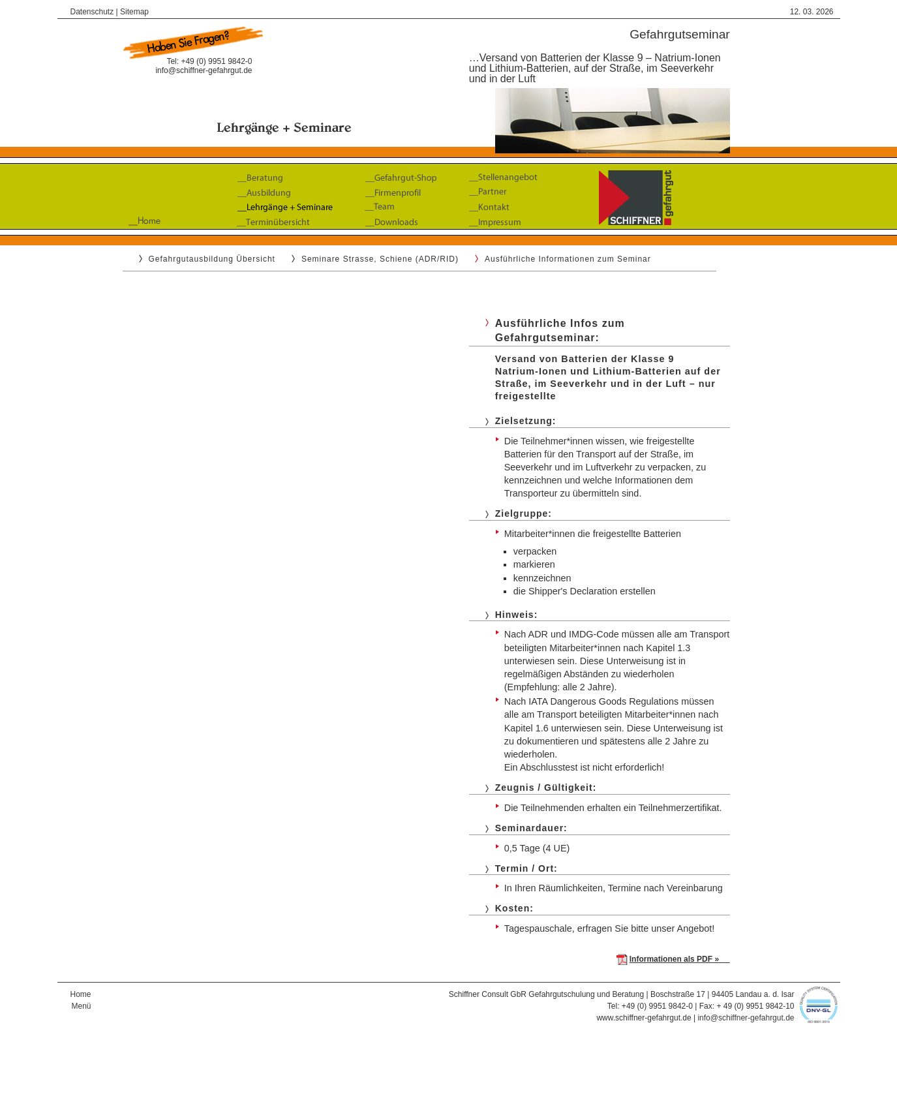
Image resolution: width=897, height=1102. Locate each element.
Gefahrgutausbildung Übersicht (212, 259)
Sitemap (134, 11)
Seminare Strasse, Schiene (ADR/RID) (380, 259)
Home (80, 994)
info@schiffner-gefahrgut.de (203, 70)
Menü (81, 1006)
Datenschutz (92, 11)
